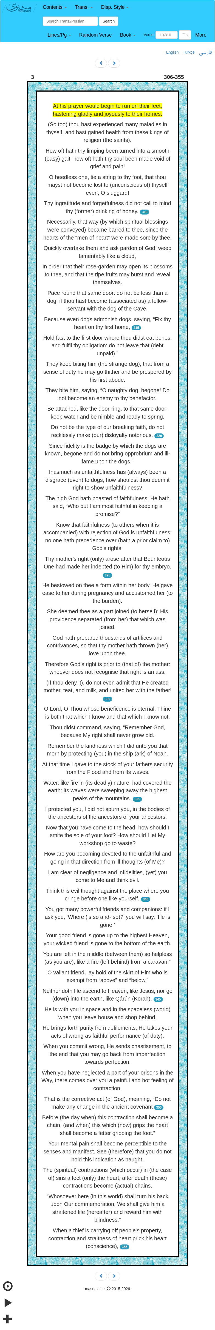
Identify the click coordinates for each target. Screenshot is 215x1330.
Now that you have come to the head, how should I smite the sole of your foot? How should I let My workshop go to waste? (107, 835)
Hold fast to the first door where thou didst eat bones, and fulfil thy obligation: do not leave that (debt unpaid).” (107, 345)
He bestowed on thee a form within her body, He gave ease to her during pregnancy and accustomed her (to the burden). (107, 593)
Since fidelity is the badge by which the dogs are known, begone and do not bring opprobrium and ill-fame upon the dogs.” (107, 454)
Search (109, 21)
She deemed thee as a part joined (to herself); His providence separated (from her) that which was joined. (107, 619)
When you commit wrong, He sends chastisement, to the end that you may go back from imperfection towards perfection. (108, 1054)
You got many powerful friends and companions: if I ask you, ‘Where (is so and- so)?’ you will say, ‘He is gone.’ (107, 917)
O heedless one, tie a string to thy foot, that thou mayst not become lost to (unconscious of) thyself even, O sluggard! (107, 185)
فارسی (205, 52)
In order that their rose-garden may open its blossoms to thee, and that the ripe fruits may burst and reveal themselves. (108, 274)
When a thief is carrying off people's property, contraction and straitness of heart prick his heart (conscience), (107, 1238)
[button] (55, 7)
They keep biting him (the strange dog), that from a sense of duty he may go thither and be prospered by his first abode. (107, 372)
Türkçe (189, 52)
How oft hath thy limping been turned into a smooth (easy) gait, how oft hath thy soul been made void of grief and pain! (107, 158)
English (172, 52)
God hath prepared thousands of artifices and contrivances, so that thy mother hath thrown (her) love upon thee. (107, 645)
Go (185, 35)
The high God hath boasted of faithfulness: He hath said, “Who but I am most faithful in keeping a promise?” (108, 506)
